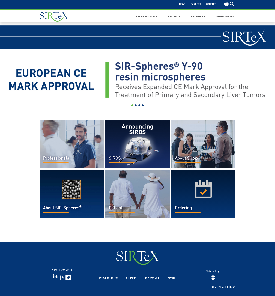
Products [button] (198, 16)
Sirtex (54, 16)
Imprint (171, 278)
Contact (211, 4)
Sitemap (131, 278)
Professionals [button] (146, 16)
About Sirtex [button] (225, 16)
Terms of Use (151, 278)
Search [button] (232, 4)
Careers (196, 4)
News (182, 4)
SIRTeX (137, 257)
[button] (20, 67)
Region (213, 277)
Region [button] (226, 4)
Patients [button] (174, 16)
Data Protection (108, 278)
